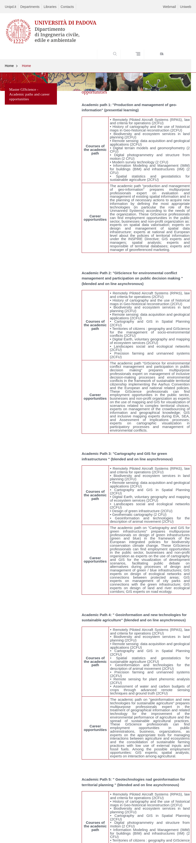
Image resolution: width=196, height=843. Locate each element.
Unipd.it (10, 7)
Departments (29, 7)
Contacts (67, 7)
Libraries (50, 7)
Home (9, 66)
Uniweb (185, 7)
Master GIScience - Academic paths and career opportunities (29, 94)
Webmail (169, 7)
